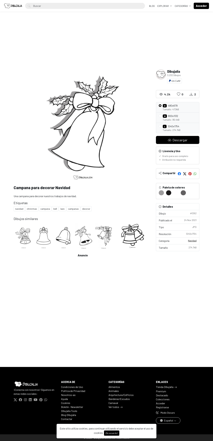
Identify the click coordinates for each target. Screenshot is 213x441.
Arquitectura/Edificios (121, 394)
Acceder (160, 403)
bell (55, 208)
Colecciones (163, 399)
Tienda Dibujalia (164, 386)
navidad (19, 208)
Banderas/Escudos (119, 398)
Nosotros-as (68, 394)
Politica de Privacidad (73, 390)
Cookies (65, 402)
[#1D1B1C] (168, 192)
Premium (161, 391)
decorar (86, 208)
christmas (32, 208)
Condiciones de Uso (72, 386)
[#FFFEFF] (176, 192)
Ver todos (113, 406)
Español (167, 420)
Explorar (163, 6)
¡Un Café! (174, 80)
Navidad (192, 240)
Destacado (162, 395)
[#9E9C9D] (161, 192)
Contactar (66, 418)
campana (45, 208)
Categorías (181, 6)
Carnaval (113, 402)
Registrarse (162, 407)
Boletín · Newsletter (72, 406)
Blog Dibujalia (68, 414)
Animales (113, 390)
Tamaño (178, 247)
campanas (73, 208)
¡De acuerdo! (112, 433)
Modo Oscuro (165, 412)
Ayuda (64, 398)
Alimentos (114, 386)
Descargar (177, 140)
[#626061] (183, 192)
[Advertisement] (106, 44)
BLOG (152, 6)
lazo (62, 208)
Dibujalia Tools (69, 410)
